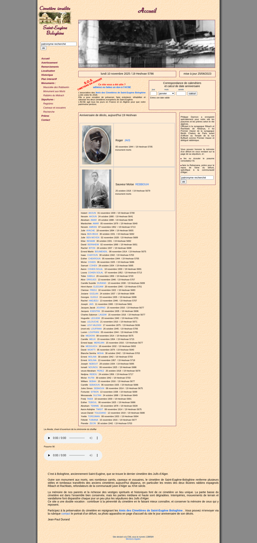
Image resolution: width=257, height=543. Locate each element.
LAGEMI (103, 314)
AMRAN (93, 227)
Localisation (48, 71)
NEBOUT (93, 364)
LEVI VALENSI (94, 325)
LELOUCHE (93, 322)
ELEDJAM (98, 286)
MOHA (100, 353)
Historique (47, 75)
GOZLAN (93, 293)
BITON (92, 248)
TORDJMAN (94, 416)
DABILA (91, 276)
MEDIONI (90, 336)
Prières (45, 116)
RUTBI (91, 378)
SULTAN (97, 395)
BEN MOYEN (93, 237)
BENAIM (91, 241)
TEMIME (95, 406)
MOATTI (91, 350)
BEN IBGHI (92, 234)
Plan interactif (49, 79)
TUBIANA (93, 420)
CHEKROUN (94, 258)
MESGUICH (91, 346)
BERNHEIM (93, 244)
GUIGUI (94, 297)
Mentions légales (133, 539)
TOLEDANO (100, 413)
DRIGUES (91, 279)
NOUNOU (93, 367)
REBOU (93, 374)
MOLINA (92, 357)
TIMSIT (99, 409)
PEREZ (100, 371)
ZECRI (92, 423)
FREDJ (93, 290)
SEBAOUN (94, 385)
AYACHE (90, 230)
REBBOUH (142, 184)
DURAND (101, 283)
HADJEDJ (93, 300)
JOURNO (100, 307)
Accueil (45, 58)
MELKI (92, 339)
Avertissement (49, 62)
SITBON (95, 392)
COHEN (92, 262)
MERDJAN (99, 343)
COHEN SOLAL (95, 269)
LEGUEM (95, 318)
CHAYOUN (92, 255)
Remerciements (50, 66)
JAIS (127, 140)
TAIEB (90, 399)
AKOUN (92, 213)
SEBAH (92, 381)
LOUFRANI (96, 329)
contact (65, 513)
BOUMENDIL (101, 251)
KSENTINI (95, 311)
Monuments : (48, 83)
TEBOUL (92, 402)
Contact (45, 120)
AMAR (94, 220)
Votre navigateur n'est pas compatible (73, 438)
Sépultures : (48, 99)
